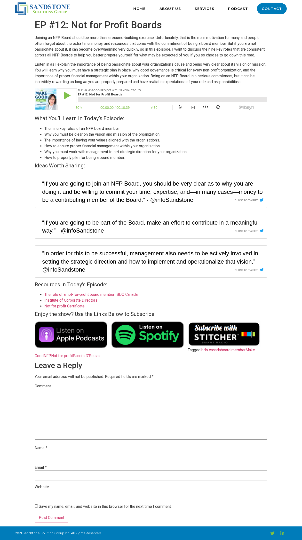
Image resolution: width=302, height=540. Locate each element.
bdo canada (211, 350)
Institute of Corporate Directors (70, 300)
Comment (43, 386)
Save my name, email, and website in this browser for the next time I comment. (105, 507)
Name (41, 448)
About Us (170, 9)
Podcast (238, 9)
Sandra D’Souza (86, 355)
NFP (47, 355)
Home (139, 9)
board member (233, 350)
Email (41, 468)
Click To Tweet (246, 200)
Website (42, 487)
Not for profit (62, 355)
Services (204, 9)
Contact (272, 9)
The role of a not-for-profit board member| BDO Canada (91, 294)
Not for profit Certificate (64, 306)
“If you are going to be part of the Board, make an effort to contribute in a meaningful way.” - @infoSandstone (150, 226)
